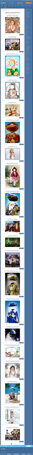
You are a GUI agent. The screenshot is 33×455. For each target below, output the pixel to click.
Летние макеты (7, 10)
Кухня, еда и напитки (28, 38)
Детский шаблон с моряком (12, 381)
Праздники (27, 15)
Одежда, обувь (27, 49)
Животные (27, 31)
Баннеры (27, 25)
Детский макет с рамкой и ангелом (12, 15)
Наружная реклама (28, 47)
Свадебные (27, 58)
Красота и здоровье (28, 37)
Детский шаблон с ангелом (12, 146)
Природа (27, 69)
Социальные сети (28, 16)
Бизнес (26, 26)
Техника (27, 65)
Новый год (27, 11)
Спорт (26, 60)
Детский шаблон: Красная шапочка (12, 163)
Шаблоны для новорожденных (18, 54)
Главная (1, 0)
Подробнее (21, 34)
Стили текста (27, 63)
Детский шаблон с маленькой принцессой (12, 326)
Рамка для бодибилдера (12, 36)
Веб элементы (27, 27)
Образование (27, 48)
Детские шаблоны (12, 54)
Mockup (27, 20)
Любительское (27, 42)
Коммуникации (27, 36)
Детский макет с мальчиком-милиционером (13, 250)
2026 (26, 10)
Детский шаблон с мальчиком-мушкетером (12, 298)
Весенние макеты (9, 9)
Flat (26, 21)
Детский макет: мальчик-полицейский (12, 427)
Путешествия (27, 70)
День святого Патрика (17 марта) (15, 9)
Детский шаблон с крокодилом (12, 235)
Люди (26, 43)
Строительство (27, 64)
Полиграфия (27, 52)
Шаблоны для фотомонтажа (11, 37)
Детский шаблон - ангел (12, 102)
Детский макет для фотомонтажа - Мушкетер (12, 191)
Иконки (27, 32)
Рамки (16, 37)
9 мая (4, 10)
